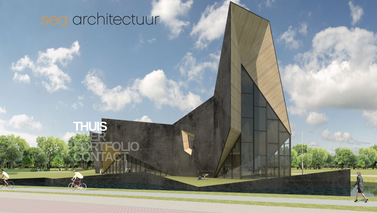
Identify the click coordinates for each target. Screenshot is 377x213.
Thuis (90, 126)
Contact (100, 157)
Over (89, 136)
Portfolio (106, 147)
